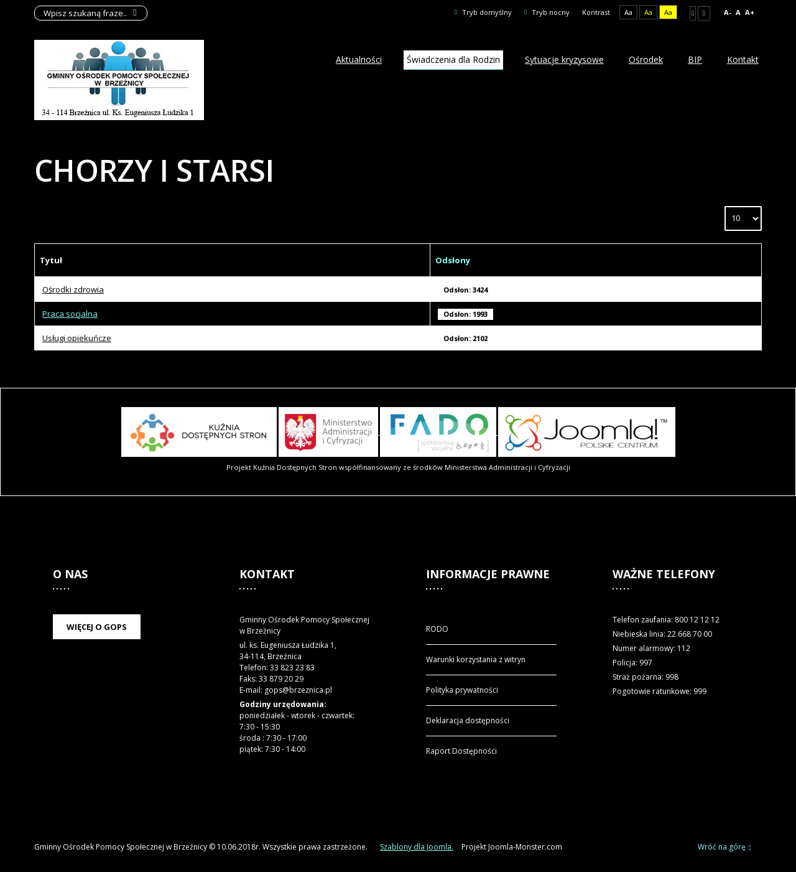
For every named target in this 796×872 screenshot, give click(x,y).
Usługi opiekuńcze (76, 338)
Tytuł (51, 260)
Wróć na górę (724, 847)
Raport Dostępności (461, 751)
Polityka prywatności (462, 690)
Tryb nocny (547, 12)
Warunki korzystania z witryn (475, 659)
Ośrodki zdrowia (73, 289)
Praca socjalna (70, 313)
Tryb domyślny (483, 12)
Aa (628, 12)
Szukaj (134, 13)
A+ (749, 12)
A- (727, 12)
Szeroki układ (704, 13)
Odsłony (452, 260)
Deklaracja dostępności (467, 720)
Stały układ (693, 13)
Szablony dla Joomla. (416, 847)
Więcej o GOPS (97, 626)
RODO (437, 629)
